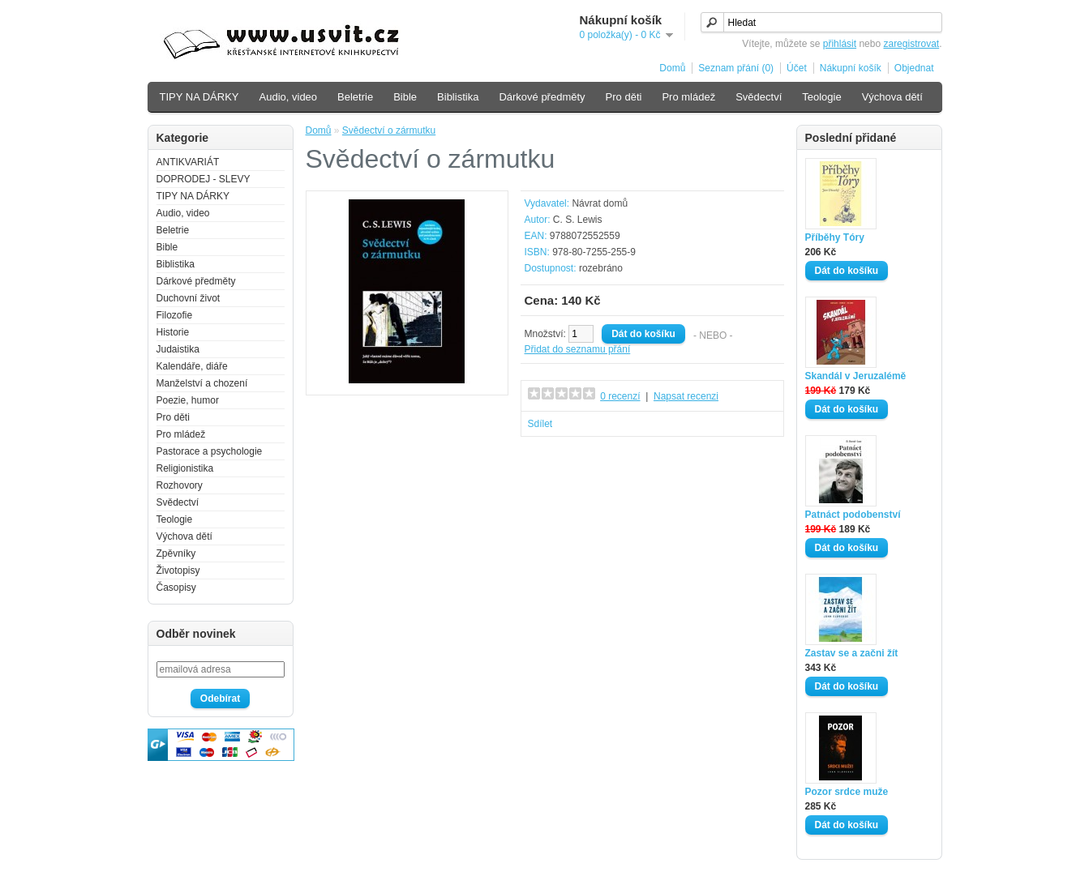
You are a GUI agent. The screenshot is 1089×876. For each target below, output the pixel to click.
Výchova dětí (892, 97)
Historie (173, 332)
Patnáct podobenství (853, 514)
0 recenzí (620, 396)
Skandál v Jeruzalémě (856, 376)
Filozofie (174, 315)
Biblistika (457, 97)
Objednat (914, 68)
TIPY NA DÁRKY (199, 97)
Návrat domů (600, 203)
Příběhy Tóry (834, 237)
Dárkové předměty (542, 97)
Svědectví (758, 97)
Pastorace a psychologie (209, 451)
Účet (797, 68)
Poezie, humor (187, 400)
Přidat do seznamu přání (578, 349)
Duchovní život (188, 298)
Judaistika (177, 349)
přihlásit (839, 43)
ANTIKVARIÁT (188, 162)
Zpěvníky (176, 553)
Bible (405, 97)
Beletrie (355, 97)
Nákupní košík (850, 68)
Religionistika (185, 468)
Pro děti (624, 97)
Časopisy (176, 587)
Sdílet (540, 423)
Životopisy (178, 570)
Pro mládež (688, 97)
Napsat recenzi (686, 396)
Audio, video (288, 97)
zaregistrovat (911, 43)
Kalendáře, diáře (192, 366)
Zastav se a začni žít (851, 653)
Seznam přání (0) (736, 68)
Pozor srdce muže (847, 791)
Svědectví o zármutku (388, 130)
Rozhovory (179, 485)
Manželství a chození (202, 383)
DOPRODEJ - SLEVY (203, 179)
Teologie (821, 97)
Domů (672, 68)
